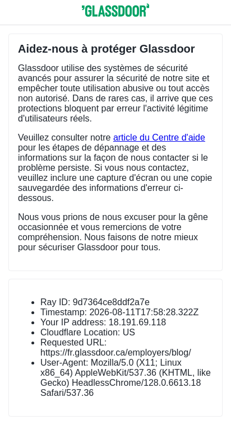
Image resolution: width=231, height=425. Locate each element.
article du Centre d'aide (159, 137)
